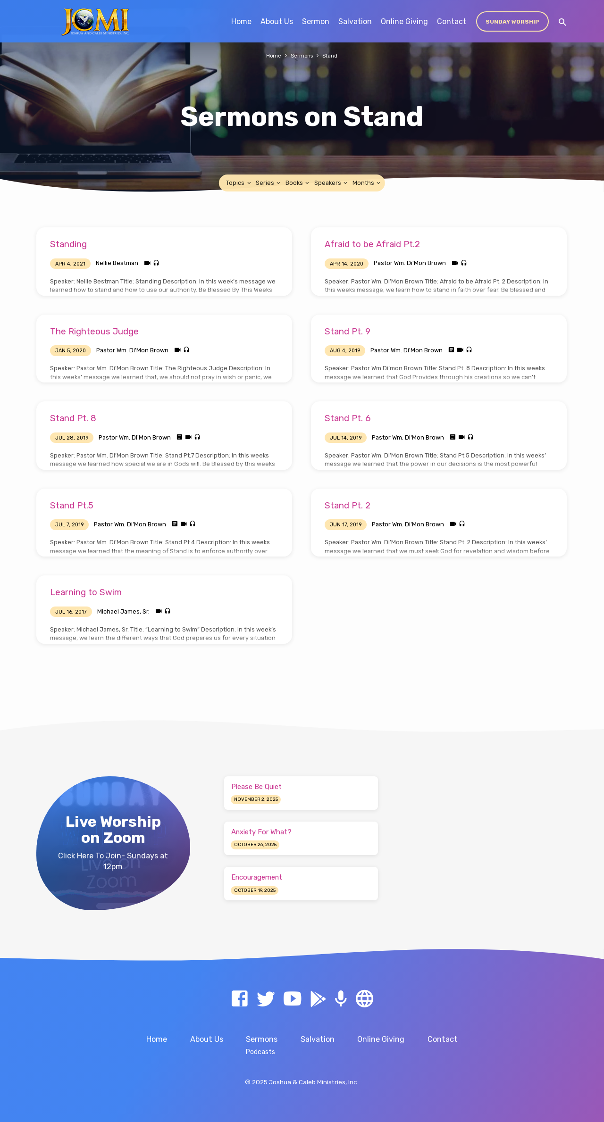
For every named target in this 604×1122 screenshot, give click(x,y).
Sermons (302, 55)
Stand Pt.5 (71, 505)
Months (367, 182)
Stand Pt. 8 (73, 418)
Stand (332, 55)
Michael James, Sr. (123, 611)
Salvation (355, 21)
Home (241, 21)
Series (269, 182)
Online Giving (404, 21)
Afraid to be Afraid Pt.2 (372, 244)
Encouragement (256, 877)
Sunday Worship (512, 21)
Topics (239, 182)
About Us (276, 21)
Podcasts (260, 1052)
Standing (68, 244)
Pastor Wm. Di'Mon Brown (410, 262)
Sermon (315, 21)
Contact (451, 21)
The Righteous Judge (94, 331)
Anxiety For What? (261, 832)
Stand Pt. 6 (347, 418)
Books (297, 182)
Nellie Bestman (117, 262)
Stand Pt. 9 (347, 331)
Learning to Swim (86, 592)
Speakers (331, 182)
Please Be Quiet (256, 786)
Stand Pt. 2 (347, 505)
